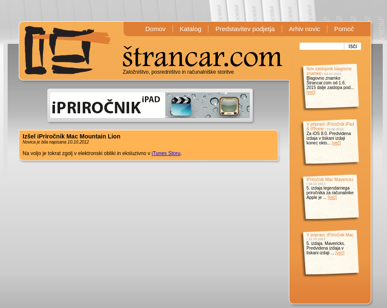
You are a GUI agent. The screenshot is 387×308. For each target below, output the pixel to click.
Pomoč (344, 28)
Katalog (191, 28)
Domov (155, 28)
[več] (310, 92)
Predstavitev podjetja (244, 28)
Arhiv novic (304, 28)
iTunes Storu (166, 153)
